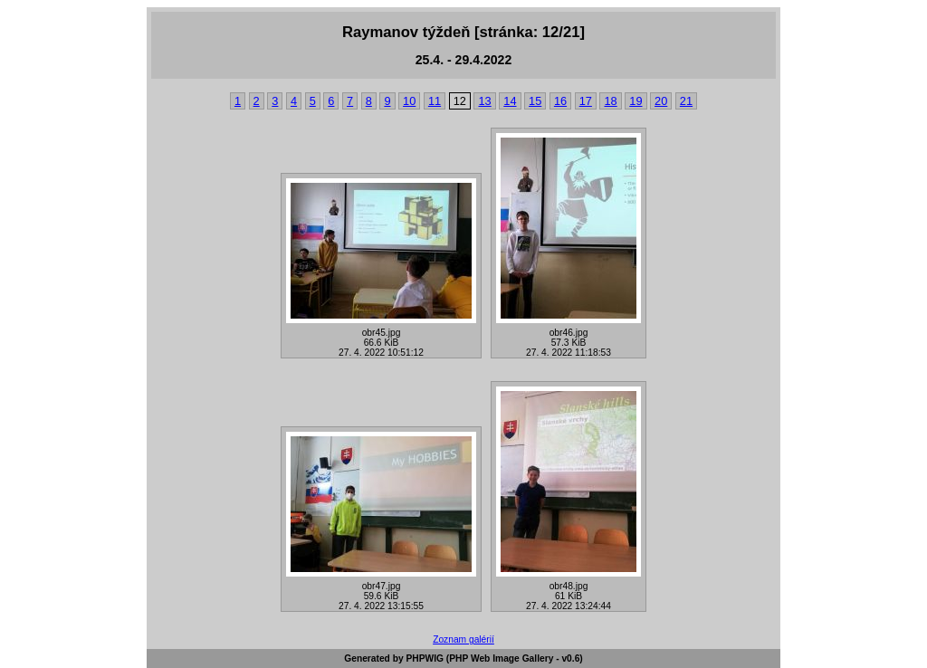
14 (509, 101)
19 (635, 101)
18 (610, 101)
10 (409, 101)
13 (484, 101)
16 (560, 101)
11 (434, 101)
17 (585, 101)
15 (535, 101)
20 (661, 101)
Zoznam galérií (463, 639)
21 (686, 101)
